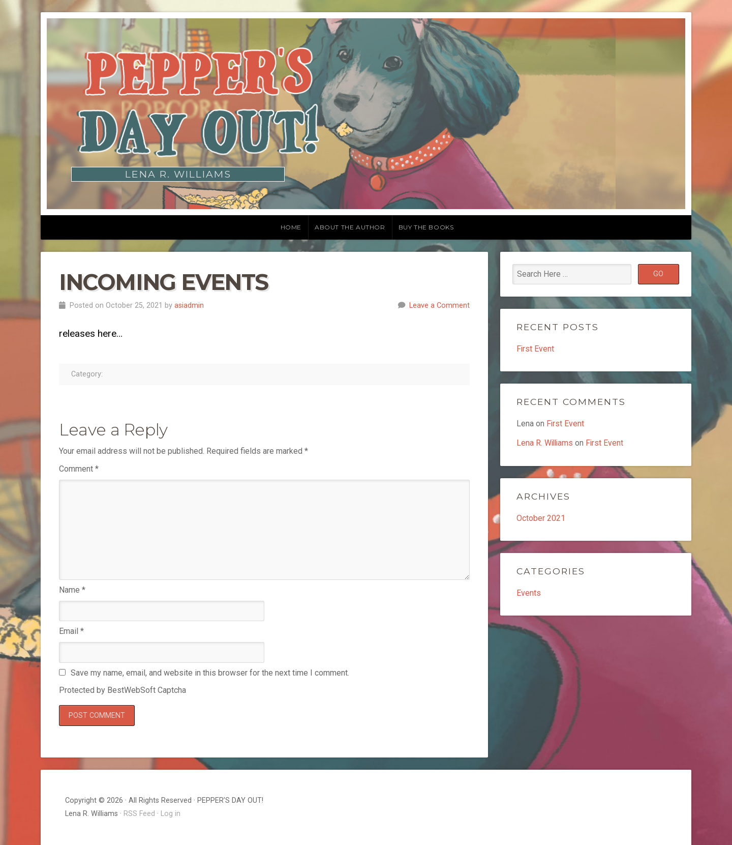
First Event (535, 349)
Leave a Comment (439, 305)
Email (71, 631)
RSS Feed (139, 813)
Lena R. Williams (545, 443)
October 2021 (540, 518)
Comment (79, 469)
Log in (170, 813)
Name (72, 590)
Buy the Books (426, 227)
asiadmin (189, 305)
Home (291, 227)
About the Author (350, 227)
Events (528, 593)
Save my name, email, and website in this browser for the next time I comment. (210, 673)
